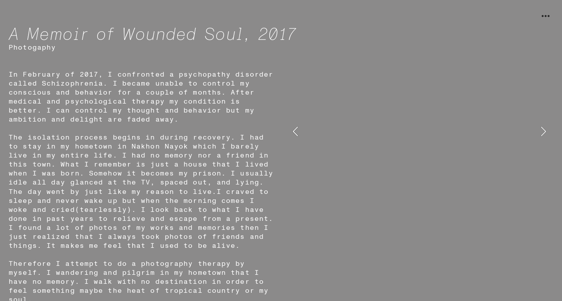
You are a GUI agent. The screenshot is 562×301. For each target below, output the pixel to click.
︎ (545, 16)
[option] (419, 131)
